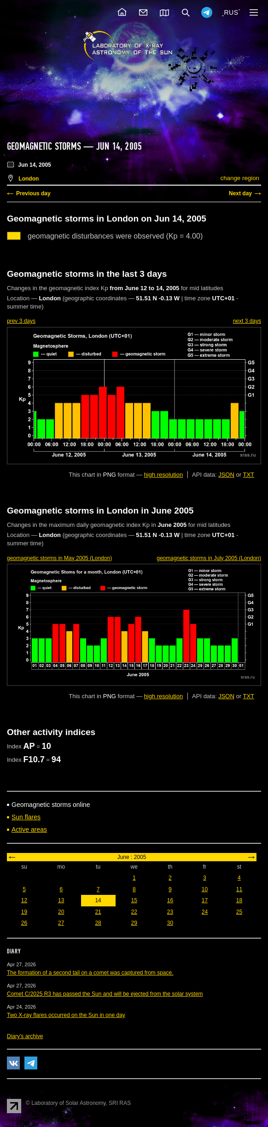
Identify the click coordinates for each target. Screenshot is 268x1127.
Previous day (33, 193)
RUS (231, 12)
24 (205, 912)
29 (134, 923)
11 (239, 889)
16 (170, 900)
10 (205, 889)
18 (239, 900)
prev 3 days (21, 321)
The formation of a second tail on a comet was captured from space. (90, 972)
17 (205, 900)
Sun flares (26, 817)
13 (61, 900)
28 (98, 923)
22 (134, 912)
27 (61, 923)
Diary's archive (25, 1036)
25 (239, 912)
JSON (226, 474)
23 (170, 912)
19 (24, 912)
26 (24, 923)
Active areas (29, 829)
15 (134, 900)
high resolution (163, 474)
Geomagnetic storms (45, 146)
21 (98, 912)
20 (61, 912)
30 (170, 923)
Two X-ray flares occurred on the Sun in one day (66, 1015)
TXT (248, 474)
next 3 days (247, 321)
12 (24, 900)
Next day (240, 193)
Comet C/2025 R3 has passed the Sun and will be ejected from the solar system (105, 994)
